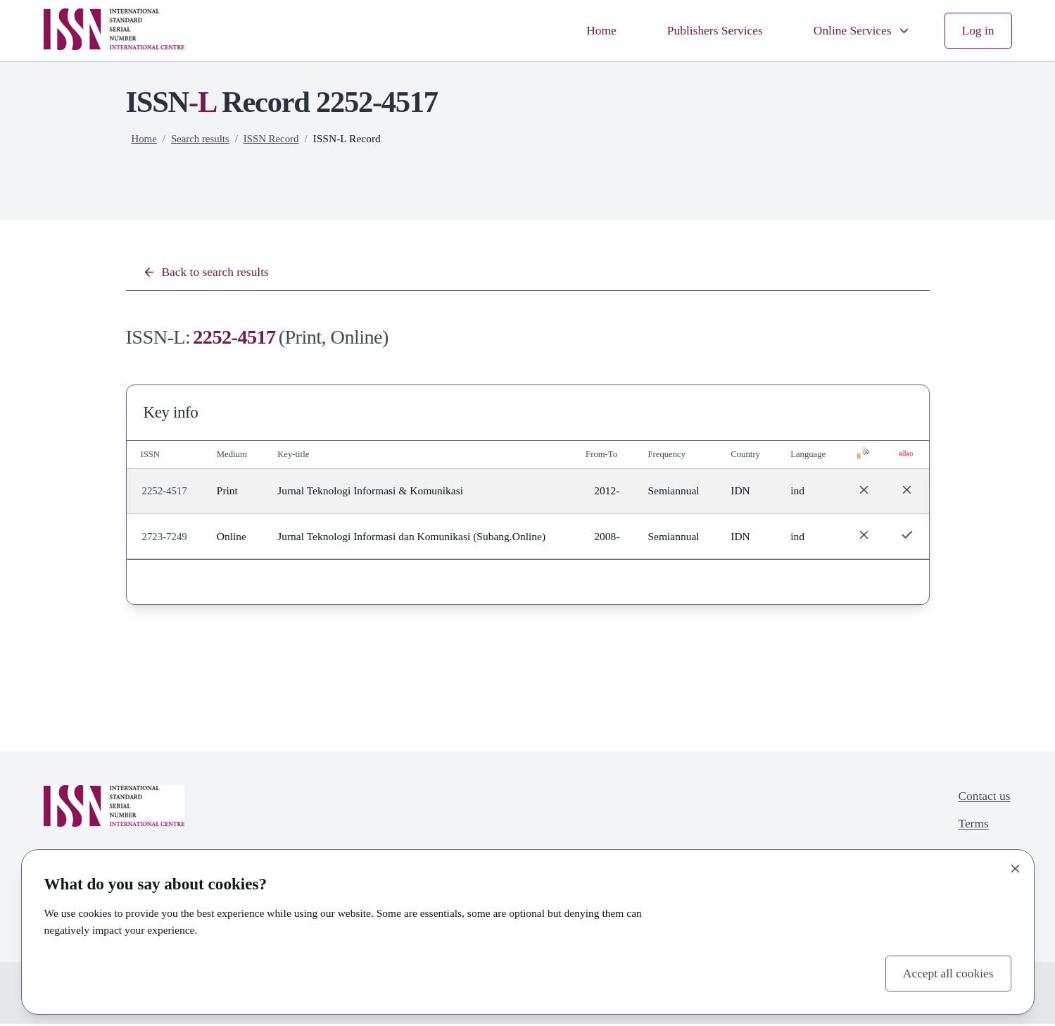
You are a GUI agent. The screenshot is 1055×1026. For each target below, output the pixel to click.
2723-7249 (165, 538)
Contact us (982, 799)
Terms (970, 828)
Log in (976, 30)
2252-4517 (165, 493)
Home (583, 30)
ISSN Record (276, 138)
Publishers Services (702, 30)
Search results (203, 138)
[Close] (1015, 866)
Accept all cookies (944, 972)
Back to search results (210, 272)
